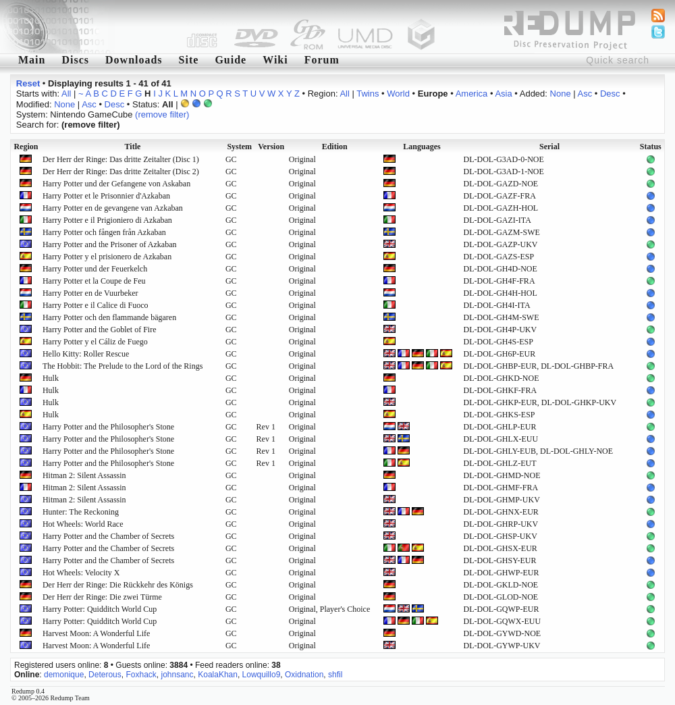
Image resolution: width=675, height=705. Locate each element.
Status (651, 146)
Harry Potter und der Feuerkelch (95, 268)
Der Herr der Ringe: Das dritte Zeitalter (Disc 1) (121, 159)
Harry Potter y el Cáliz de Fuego (95, 341)
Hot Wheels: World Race (83, 524)
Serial (549, 146)
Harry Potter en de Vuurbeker (90, 293)
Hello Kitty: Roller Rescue (86, 354)
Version (271, 146)
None (560, 93)
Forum (322, 60)
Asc (585, 93)
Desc (610, 93)
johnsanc (177, 674)
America (472, 93)
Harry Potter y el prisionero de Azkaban (107, 256)
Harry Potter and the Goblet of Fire (100, 329)
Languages (421, 146)
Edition (335, 146)
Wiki (275, 60)
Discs (75, 60)
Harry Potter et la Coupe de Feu (94, 281)
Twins (367, 93)
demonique (64, 674)
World (398, 93)
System (239, 146)
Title (133, 146)
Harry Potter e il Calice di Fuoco (95, 305)
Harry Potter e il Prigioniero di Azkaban (107, 220)
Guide (230, 60)
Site (189, 60)
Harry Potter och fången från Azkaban (104, 232)
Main (31, 60)
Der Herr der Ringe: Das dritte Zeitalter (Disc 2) (121, 171)
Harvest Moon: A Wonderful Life (96, 633)
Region (26, 146)
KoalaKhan (218, 674)
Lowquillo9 (261, 674)
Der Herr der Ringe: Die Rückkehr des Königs (118, 585)
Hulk (51, 378)
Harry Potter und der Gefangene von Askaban (116, 183)
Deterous (105, 674)
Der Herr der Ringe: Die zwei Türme (102, 597)
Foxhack (141, 674)
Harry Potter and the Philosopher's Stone (108, 427)
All (66, 93)
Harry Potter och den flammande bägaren (109, 317)
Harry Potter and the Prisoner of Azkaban (110, 244)
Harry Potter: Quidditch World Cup (100, 609)
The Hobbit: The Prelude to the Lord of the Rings (122, 366)
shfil (335, 674)
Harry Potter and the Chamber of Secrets (108, 536)
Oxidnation (304, 674)
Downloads (134, 60)
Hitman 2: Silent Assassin (84, 475)
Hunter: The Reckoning (81, 512)
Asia (503, 93)
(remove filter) (162, 114)
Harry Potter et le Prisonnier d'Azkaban (106, 196)
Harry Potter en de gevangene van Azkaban (113, 208)
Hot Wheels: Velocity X (81, 572)
